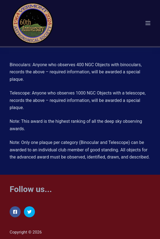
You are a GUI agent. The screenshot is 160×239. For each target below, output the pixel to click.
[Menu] (147, 23)
